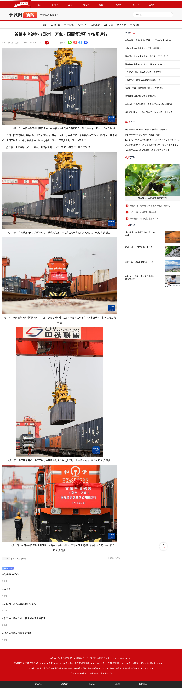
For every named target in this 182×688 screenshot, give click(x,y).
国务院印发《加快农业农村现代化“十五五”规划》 (147, 56)
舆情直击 (95, 24)
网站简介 (39, 684)
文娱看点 (108, 24)
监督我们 (117, 684)
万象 (130, 157)
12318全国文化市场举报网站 (108, 668)
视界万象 (121, 24)
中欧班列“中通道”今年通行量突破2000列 (143, 80)
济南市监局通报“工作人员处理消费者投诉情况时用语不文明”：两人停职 (152, 145)
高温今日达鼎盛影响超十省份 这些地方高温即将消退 (148, 104)
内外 (130, 224)
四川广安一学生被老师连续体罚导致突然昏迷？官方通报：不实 (152, 140)
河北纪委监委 (125, 668)
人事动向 (82, 24)
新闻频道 (44, 15)
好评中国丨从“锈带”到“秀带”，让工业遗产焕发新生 (148, 40)
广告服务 (91, 684)
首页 (45, 24)
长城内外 (54, 15)
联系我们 (65, 684)
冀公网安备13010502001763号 (142, 668)
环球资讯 (69, 24)
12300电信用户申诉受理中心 (39, 668)
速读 (130, 33)
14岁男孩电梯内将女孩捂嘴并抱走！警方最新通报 (147, 150)
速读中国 (55, 24)
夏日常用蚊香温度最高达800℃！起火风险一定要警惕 (149, 112)
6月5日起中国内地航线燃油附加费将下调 (143, 72)
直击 (130, 122)
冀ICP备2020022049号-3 (60, 663)
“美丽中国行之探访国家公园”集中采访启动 (144, 88)
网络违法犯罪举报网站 (60, 668)
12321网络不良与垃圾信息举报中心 (83, 668)
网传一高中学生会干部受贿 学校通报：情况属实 (146, 129)
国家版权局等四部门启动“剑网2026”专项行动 (145, 64)
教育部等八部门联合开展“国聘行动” (141, 96)
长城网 (15, 15)
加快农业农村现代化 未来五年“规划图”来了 (144, 48)
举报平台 (143, 684)
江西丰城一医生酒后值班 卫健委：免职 (142, 135)
